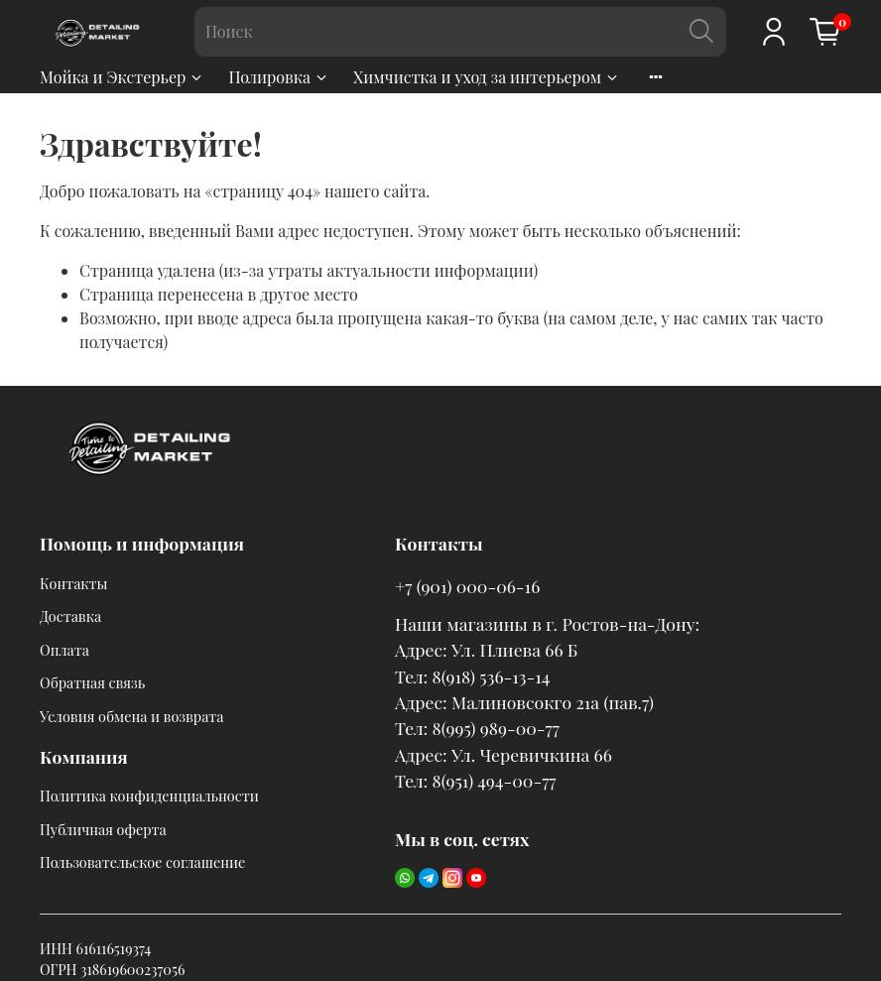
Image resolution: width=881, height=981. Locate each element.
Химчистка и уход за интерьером (486, 76)
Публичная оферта (103, 829)
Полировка (278, 76)
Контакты (74, 583)
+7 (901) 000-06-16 (467, 585)
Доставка (70, 616)
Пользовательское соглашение (142, 862)
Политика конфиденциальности (149, 795)
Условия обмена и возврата (131, 716)
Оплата (64, 650)
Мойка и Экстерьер (122, 76)
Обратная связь (92, 682)
